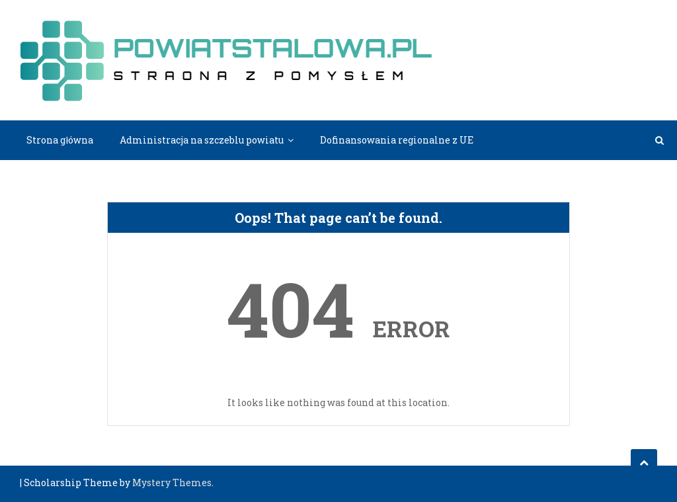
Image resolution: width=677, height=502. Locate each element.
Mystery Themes (172, 482)
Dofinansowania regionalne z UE (396, 140)
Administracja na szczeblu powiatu (202, 140)
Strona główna (59, 140)
